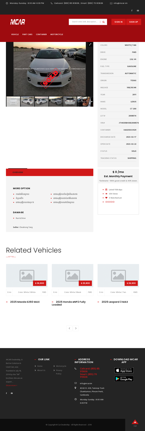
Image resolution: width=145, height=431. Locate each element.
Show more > (11, 385)
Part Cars (27, 34)
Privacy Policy (59, 372)
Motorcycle (56, 34)
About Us (41, 370)
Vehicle (15, 34)
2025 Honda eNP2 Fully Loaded (69, 303)
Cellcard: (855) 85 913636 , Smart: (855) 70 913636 (78, 3)
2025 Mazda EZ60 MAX (25, 302)
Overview (17, 172)
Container (41, 34)
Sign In (119, 21)
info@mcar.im (120, 3)
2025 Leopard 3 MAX (115, 302)
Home (39, 366)
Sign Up (133, 21)
